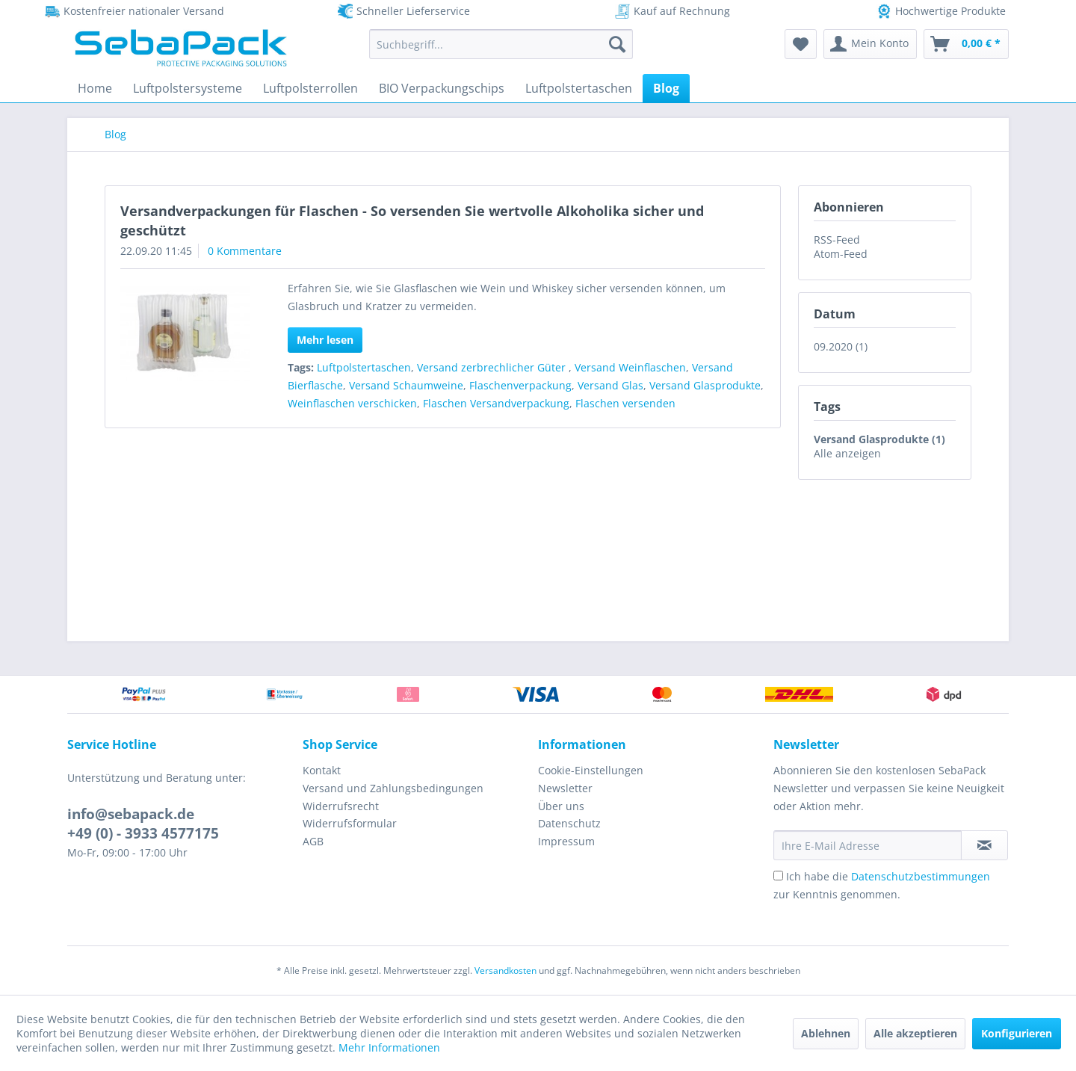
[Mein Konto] (870, 44)
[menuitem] (501, 44)
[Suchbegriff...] (501, 44)
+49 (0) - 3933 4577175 (143, 833)
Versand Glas (610, 385)
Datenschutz (569, 823)
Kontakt (322, 770)
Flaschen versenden (625, 403)
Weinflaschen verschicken (352, 403)
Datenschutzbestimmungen (920, 876)
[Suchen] (617, 44)
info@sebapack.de (130, 814)
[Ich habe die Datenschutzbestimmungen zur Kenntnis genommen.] (778, 875)
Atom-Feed (841, 254)
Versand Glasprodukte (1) (879, 439)
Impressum (566, 841)
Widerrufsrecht (341, 806)
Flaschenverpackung (520, 385)
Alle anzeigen (847, 453)
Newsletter (565, 788)
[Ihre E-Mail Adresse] (867, 845)
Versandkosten (505, 970)
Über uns (561, 806)
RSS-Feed (837, 239)
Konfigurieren (1016, 1033)
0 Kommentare (245, 251)
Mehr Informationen (389, 1047)
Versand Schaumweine (406, 385)
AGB (313, 841)
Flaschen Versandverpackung (496, 403)
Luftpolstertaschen (364, 367)
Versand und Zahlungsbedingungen (393, 788)
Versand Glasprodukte (705, 385)
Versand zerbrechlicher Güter (493, 367)
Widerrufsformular (350, 823)
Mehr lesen (325, 340)
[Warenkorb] (966, 44)
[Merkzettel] (801, 44)
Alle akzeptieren (915, 1033)
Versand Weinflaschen (630, 367)
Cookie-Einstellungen (590, 770)
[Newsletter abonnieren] (984, 845)
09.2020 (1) (841, 346)
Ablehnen (825, 1033)
